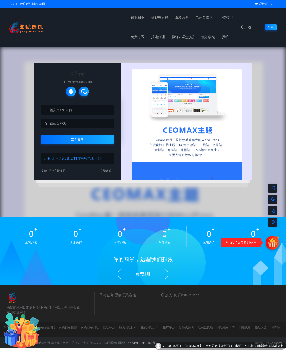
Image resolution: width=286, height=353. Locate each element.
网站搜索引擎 (226, 332)
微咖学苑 (62, 37)
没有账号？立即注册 (55, 175)
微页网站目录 (128, 332)
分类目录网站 (90, 332)
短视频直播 (84, 17)
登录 (270, 27)
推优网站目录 (150, 332)
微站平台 (109, 332)
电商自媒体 (128, 17)
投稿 (79, 37)
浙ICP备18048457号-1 (143, 347)
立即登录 (77, 143)
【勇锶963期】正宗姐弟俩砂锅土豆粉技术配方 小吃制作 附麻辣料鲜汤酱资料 (233, 346)
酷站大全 (261, 332)
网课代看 (245, 332)
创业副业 (62, 17)
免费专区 (171, 17)
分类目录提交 (68, 332)
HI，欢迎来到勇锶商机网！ (29, 3)
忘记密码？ (106, 175)
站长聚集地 (205, 332)
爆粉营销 (106, 17)
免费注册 (143, 278)
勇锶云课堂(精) (217, 17)
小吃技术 (151, 17)
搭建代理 (192, 17)
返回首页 (143, 203)
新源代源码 (186, 332)
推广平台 (169, 332)
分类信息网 (47, 332)
